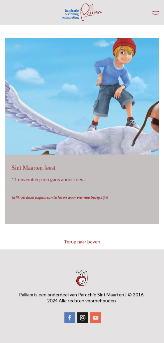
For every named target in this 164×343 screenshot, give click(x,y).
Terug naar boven (82, 241)
